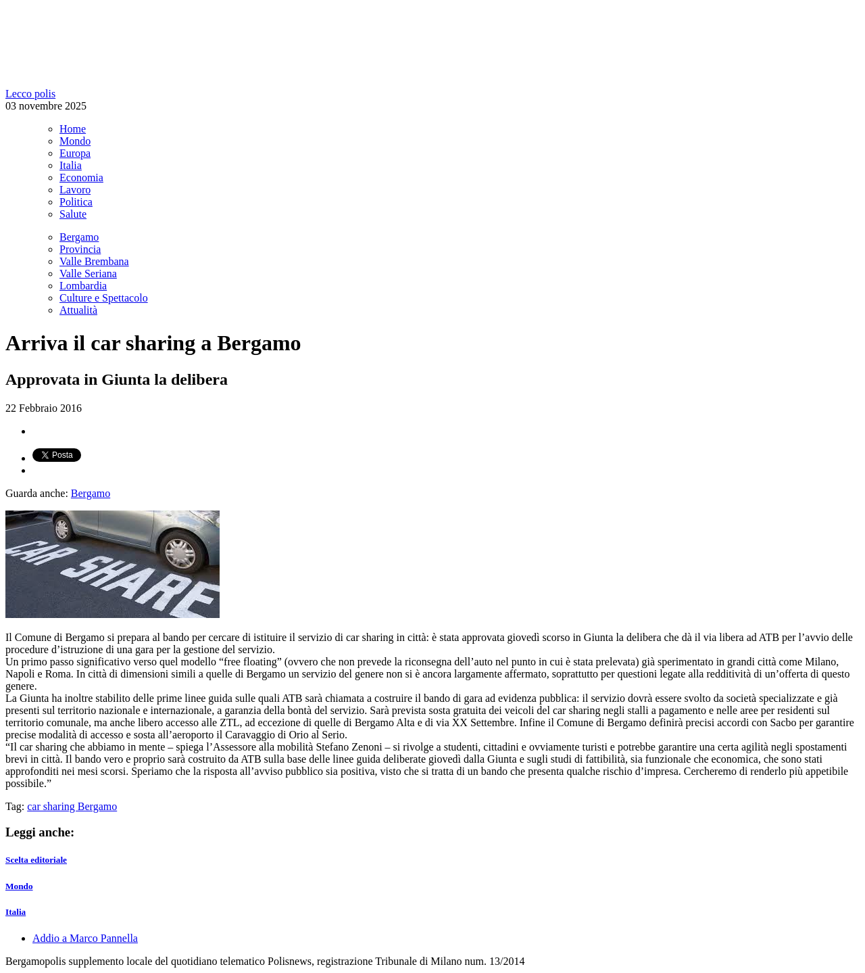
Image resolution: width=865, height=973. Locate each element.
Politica (76, 202)
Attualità (78, 310)
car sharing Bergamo (72, 806)
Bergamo (79, 237)
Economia (81, 177)
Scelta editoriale (36, 860)
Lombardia (83, 285)
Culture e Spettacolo (103, 298)
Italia (70, 165)
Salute (72, 214)
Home (72, 129)
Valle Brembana (94, 261)
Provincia (80, 249)
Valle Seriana (88, 273)
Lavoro (75, 189)
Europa (75, 153)
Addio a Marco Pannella (85, 938)
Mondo (75, 141)
